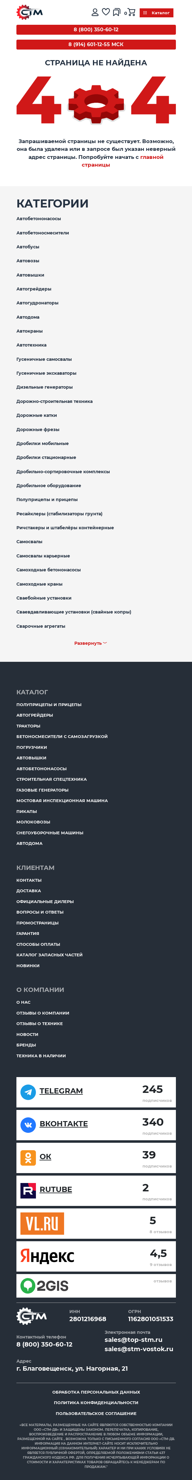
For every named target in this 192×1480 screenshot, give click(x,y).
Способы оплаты (38, 944)
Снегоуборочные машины (49, 832)
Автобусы (27, 247)
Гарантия (27, 933)
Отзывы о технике (39, 1023)
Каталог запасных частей (49, 954)
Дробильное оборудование (48, 485)
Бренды (26, 1044)
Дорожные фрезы (37, 429)
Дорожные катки (36, 415)
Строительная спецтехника (51, 779)
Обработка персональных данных (96, 1392)
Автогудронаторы (37, 303)
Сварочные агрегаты (40, 626)
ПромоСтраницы (37, 922)
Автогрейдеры (33, 289)
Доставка (28, 890)
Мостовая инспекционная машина (62, 800)
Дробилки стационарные (46, 457)
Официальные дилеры (45, 901)
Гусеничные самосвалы (44, 359)
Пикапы (26, 811)
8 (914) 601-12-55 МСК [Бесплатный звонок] (96, 44)
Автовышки (30, 275)
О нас (23, 1002)
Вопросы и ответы (39, 912)
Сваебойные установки (44, 598)
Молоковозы (33, 821)
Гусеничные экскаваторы (46, 373)
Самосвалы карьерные (43, 556)
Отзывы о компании (42, 1013)
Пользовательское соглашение (96, 1413)
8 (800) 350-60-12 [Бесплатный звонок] (96, 30)
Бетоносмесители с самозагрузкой (62, 736)
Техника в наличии (41, 1055)
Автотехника (31, 345)
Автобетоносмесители (42, 233)
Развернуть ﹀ (90, 643)
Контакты (28, 880)
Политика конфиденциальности (96, 1402)
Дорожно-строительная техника (54, 401)
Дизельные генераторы (44, 387)
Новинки (28, 965)
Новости (27, 1034)
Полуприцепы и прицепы (47, 499)
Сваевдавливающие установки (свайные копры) (73, 612)
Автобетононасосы (38, 218)
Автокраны (29, 331)
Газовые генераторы (42, 790)
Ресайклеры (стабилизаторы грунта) (59, 514)
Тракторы (28, 725)
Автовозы (27, 261)
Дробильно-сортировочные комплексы (63, 471)
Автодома (27, 317)
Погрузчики (31, 747)
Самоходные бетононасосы (48, 570)
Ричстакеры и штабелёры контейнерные (65, 527)
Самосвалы (29, 541)
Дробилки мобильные (42, 443)
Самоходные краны (39, 584)
